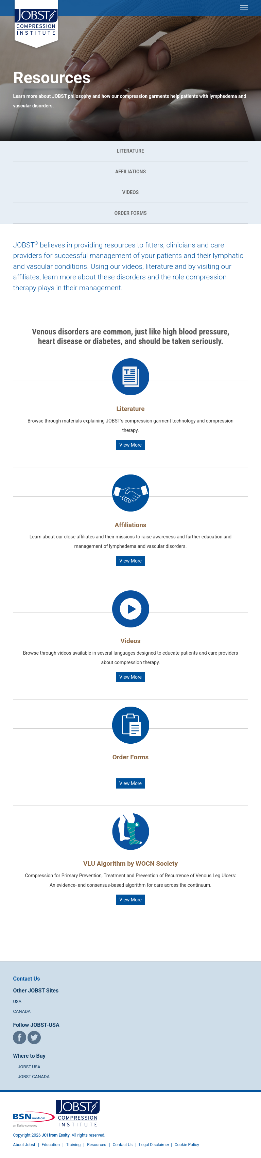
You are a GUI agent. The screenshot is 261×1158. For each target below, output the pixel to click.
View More (130, 445)
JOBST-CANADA (34, 1076)
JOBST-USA (29, 1066)
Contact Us (26, 978)
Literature (130, 151)
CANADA (22, 1011)
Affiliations (130, 171)
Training (73, 1144)
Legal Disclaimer (154, 1144)
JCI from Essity (56, 1135)
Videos (130, 192)
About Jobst (24, 1144)
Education (51, 1144)
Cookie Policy (187, 1144)
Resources (96, 1144)
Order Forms (130, 213)
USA (17, 1001)
